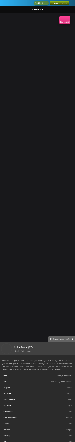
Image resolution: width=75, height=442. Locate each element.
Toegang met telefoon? (61, 339)
